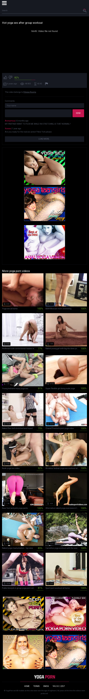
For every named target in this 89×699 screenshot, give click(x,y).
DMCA (46, 686)
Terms (36, 686)
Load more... (44, 139)
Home (27, 686)
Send (78, 113)
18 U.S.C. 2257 (58, 686)
